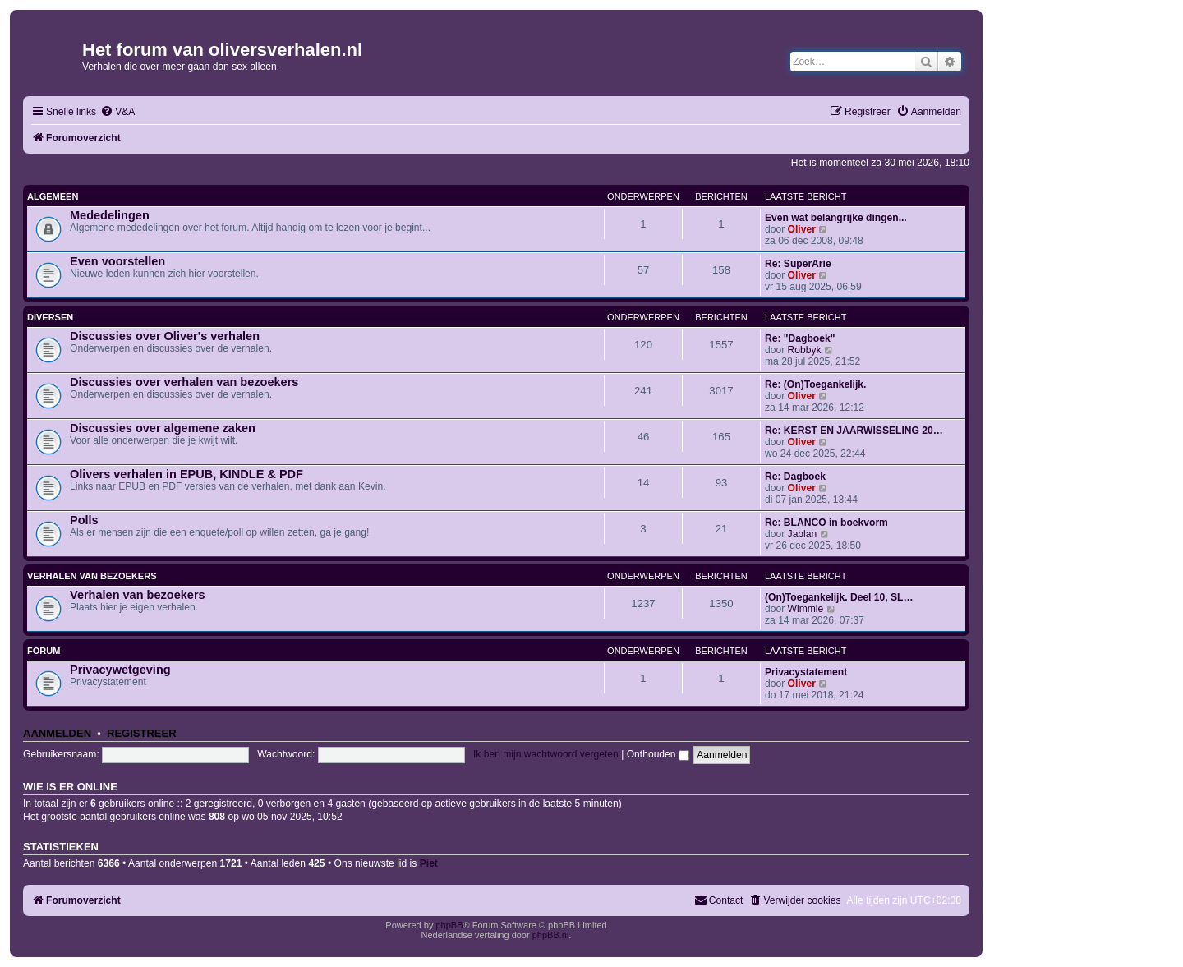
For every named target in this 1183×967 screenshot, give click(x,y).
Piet (429, 863)
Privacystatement (806, 672)
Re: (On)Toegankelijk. (815, 384)
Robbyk (805, 350)
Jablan (802, 534)
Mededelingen (110, 215)
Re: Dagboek (795, 476)
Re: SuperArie (798, 263)
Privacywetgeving (120, 669)
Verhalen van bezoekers (91, 576)
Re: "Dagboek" (800, 338)
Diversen (50, 317)
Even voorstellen (117, 261)
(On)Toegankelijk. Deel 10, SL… (839, 597)
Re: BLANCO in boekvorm (826, 522)
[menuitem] (117, 112)
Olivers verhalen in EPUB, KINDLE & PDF (186, 474)
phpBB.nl (550, 935)
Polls (84, 520)
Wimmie (806, 609)
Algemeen (52, 196)
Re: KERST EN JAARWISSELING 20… (854, 430)
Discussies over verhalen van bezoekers (184, 382)
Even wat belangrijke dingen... (836, 217)
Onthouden (658, 754)
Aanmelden (57, 733)
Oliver (802, 229)
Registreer (142, 733)
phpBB (449, 925)
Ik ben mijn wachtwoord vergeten (546, 754)
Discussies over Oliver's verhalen (165, 336)
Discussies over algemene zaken (162, 428)
